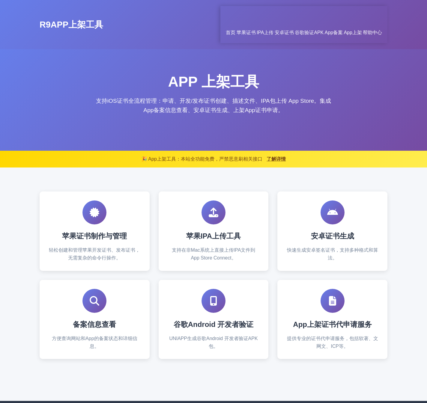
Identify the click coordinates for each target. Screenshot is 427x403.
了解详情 (276, 135)
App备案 (323, 12)
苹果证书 (203, 12)
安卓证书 (257, 12)
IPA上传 (230, 12)
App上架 (350, 12)
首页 (180, 12)
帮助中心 (377, 12)
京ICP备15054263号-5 (252, 390)
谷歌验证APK (290, 12)
